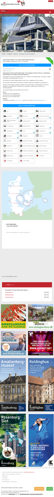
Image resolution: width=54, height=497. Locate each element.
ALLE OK (49, 488)
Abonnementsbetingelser (36, 494)
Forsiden (4, 54)
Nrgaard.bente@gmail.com (9, 68)
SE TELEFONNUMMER (27, 65)
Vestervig (15, 54)
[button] (4, 33)
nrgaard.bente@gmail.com (39, 100)
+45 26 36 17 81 (19, 100)
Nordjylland (9, 54)
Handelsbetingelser (25, 494)
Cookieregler (11, 494)
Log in (50, 1)
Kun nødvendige (39, 488)
